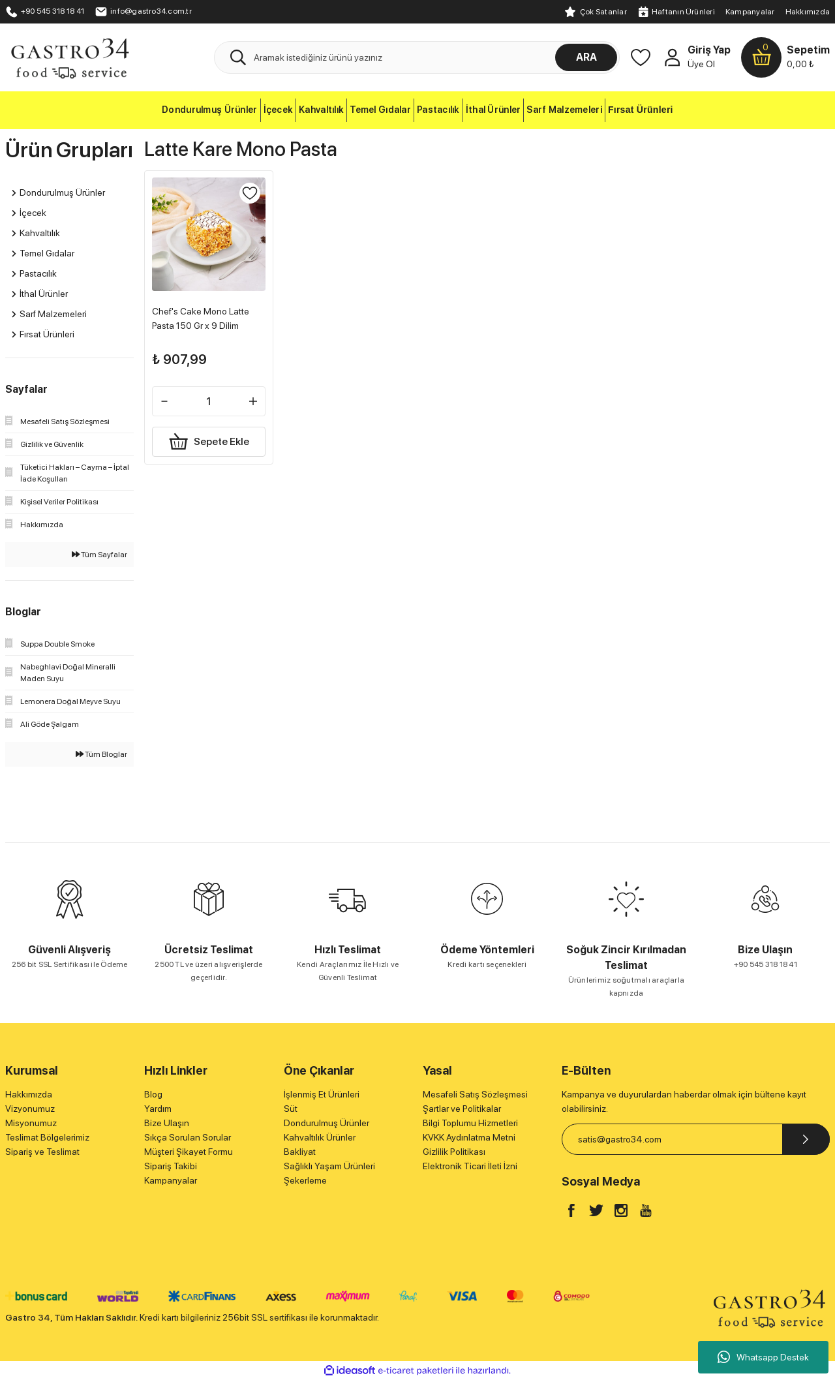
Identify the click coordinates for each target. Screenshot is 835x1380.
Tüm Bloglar (101, 754)
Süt (290, 1108)
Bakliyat (300, 1151)
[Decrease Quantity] (168, 398)
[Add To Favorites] (246, 197)
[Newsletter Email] (696, 1139)
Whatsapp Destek (763, 1357)
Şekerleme (305, 1180)
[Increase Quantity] (250, 398)
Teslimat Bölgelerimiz (47, 1137)
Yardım (158, 1108)
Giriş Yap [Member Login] (709, 50)
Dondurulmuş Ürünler (326, 1123)
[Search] (417, 57)
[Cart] (785, 57)
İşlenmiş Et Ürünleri (321, 1094)
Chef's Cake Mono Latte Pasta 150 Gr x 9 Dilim (203, 315)
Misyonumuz (31, 1123)
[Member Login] (671, 57)
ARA (586, 57)
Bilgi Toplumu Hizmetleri (470, 1123)
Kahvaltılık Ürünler (320, 1137)
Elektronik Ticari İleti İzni (470, 1166)
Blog (153, 1094)
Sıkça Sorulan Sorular (187, 1137)
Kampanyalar (750, 11)
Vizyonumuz (30, 1108)
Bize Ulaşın (166, 1123)
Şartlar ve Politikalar (462, 1108)
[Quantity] (208, 398)
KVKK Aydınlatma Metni (469, 1137)
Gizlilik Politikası (454, 1151)
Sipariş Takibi (170, 1166)
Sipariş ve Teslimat (42, 1151)
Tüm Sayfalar (99, 554)
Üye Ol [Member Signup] (701, 64)
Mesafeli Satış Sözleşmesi (475, 1094)
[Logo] (69, 56)
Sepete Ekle (208, 438)
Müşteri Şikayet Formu (188, 1151)
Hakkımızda (807, 11)
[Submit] (806, 1139)
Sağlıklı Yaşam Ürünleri (329, 1166)
